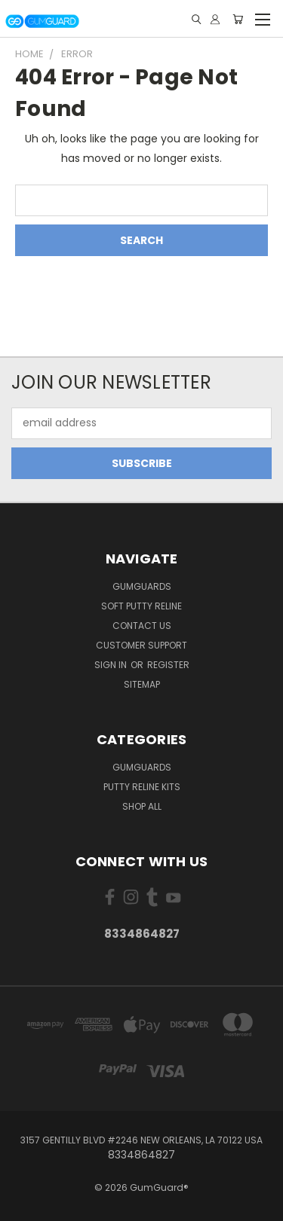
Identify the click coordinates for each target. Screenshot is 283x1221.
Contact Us (141, 625)
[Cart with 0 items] (237, 19)
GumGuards (141, 586)
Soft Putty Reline (141, 606)
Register (168, 664)
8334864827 (142, 934)
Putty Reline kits (141, 786)
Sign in (111, 664)
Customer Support (141, 645)
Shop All (141, 806)
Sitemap (142, 684)
